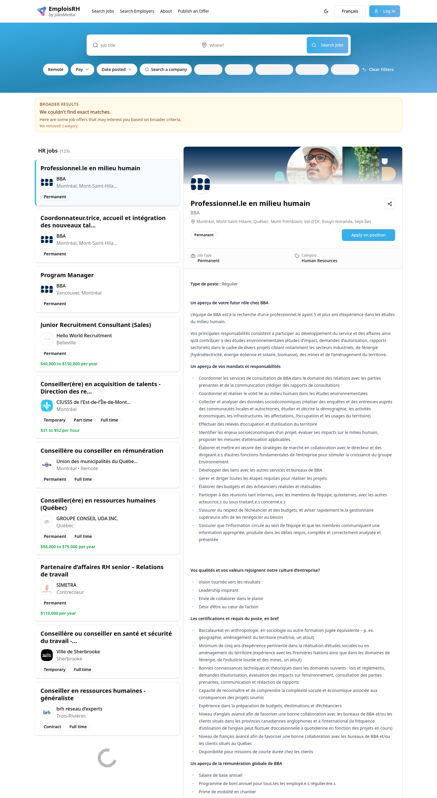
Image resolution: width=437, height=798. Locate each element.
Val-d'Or (312, 221)
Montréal (205, 221)
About (166, 11)
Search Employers (137, 11)
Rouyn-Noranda (337, 221)
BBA (195, 212)
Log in (384, 11)
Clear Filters (378, 69)
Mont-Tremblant (286, 221)
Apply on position (368, 235)
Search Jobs (103, 11)
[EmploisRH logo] (58, 11)
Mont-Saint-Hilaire (233, 221)
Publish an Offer (193, 11)
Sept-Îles (362, 221)
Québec (260, 221)
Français (350, 11)
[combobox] (251, 45)
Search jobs (327, 45)
